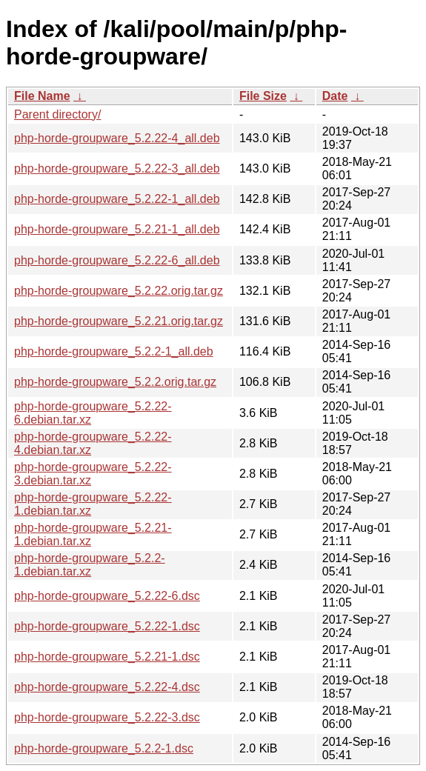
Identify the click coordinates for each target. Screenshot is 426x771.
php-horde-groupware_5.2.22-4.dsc (107, 687)
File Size (263, 96)
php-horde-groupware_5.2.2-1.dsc (103, 748)
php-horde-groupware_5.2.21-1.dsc (107, 656)
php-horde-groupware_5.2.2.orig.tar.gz (115, 382)
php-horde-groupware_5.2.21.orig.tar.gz (118, 321)
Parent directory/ (57, 114)
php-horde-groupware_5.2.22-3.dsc (107, 717)
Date (335, 96)
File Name (42, 96)
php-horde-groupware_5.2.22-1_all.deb (117, 199)
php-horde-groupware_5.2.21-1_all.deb (117, 229)
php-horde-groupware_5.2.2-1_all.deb (113, 351)
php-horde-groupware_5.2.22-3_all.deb (117, 168)
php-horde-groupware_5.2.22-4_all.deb (117, 138)
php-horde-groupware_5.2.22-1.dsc (107, 626)
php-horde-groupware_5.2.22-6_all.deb (117, 260)
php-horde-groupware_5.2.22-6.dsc (107, 596)
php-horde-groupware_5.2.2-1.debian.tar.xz (89, 565)
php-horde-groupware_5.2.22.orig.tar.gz (118, 290)
